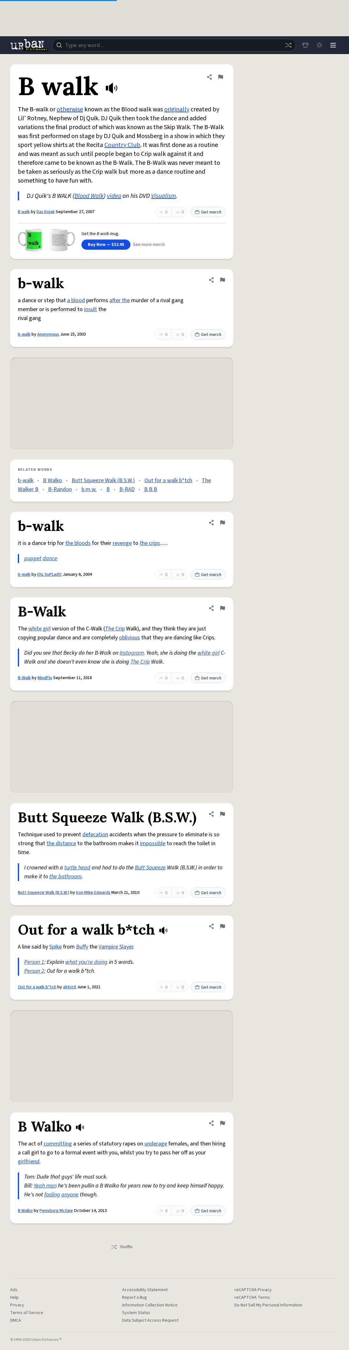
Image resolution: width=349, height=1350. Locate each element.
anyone (70, 1195)
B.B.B (150, 489)
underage (155, 1144)
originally (176, 109)
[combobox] (174, 45)
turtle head (77, 868)
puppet (32, 558)
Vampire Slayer (116, 947)
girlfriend (28, 1162)
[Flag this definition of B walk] (220, 77)
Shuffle (122, 1247)
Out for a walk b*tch (168, 480)
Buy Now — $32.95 (106, 244)
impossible (152, 843)
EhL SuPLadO (49, 574)
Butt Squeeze (150, 868)
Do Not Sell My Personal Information (268, 1305)
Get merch (208, 212)
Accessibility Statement (145, 1290)
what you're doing (86, 962)
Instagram (132, 653)
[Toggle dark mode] (319, 45)
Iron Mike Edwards (93, 892)
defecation (95, 835)
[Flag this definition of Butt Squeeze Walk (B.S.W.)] (222, 814)
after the (119, 300)
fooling (52, 1195)
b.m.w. (89, 489)
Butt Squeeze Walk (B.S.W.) (103, 480)
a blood (76, 300)
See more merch (149, 244)
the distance (61, 843)
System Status (136, 1313)
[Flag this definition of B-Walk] (222, 608)
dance (50, 558)
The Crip (115, 629)
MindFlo (45, 678)
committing (58, 1144)
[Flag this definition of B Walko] (222, 1123)
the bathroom (65, 876)
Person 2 (34, 971)
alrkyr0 (69, 987)
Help (14, 1297)
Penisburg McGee (56, 1210)
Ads (13, 1290)
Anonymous (48, 334)
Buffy (82, 947)
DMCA (15, 1320)
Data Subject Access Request (150, 1320)
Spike (55, 947)
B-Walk (24, 678)
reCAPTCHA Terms (252, 1297)
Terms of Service (26, 1313)
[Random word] (288, 45)
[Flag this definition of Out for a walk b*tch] (222, 926)
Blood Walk (89, 195)
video (114, 195)
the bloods (78, 543)
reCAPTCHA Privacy (253, 1290)
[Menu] (333, 45)
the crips (150, 543)
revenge (122, 543)
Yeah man (45, 1186)
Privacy (17, 1305)
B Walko (52, 480)
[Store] (305, 45)
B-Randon (60, 489)
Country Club (122, 145)
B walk (24, 212)
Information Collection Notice (150, 1305)
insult (90, 309)
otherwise (70, 109)
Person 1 (34, 962)
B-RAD (127, 489)
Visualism (163, 195)
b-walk (24, 334)
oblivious (129, 638)
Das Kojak (46, 212)
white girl (39, 629)
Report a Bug (134, 1297)
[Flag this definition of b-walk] (222, 280)
